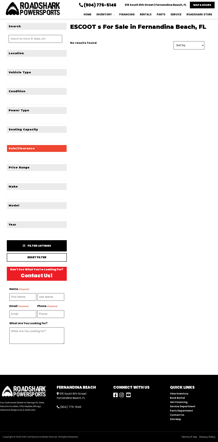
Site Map (175, 419)
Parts (161, 14)
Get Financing (179, 402)
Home (87, 14)
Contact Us (177, 415)
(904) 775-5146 (97, 5)
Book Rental (177, 398)
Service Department (182, 406)
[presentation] (35, 355)
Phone (47, 306)
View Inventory (179, 393)
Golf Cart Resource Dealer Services (39, 436)
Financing (127, 14)
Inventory (104, 14)
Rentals (146, 14)
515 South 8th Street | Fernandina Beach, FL (155, 5)
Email (19, 306)
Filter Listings (37, 246)
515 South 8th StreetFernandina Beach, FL (72, 396)
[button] (202, 5)
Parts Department (181, 410)
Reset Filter (36, 257)
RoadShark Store (199, 14)
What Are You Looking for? (28, 323)
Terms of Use (189, 437)
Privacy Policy (207, 437)
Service (175, 14)
